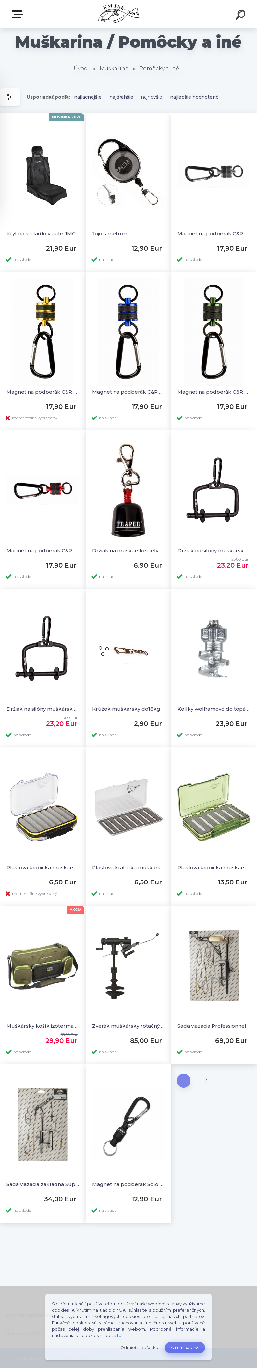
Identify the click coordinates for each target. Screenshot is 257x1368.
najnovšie (151, 97)
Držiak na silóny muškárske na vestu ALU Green (213, 550)
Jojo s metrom (110, 233)
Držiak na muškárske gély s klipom (128, 550)
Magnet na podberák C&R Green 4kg (213, 392)
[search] (241, 15)
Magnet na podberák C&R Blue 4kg (128, 392)
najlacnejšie (88, 97)
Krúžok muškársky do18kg (126, 709)
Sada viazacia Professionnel (211, 1026)
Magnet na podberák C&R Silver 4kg (213, 233)
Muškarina (114, 68)
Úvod (81, 68)
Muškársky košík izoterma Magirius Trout (42, 1026)
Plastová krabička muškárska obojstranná (42, 867)
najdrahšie (121, 97)
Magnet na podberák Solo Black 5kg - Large (128, 1184)
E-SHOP (18, 14)
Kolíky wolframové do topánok (213, 709)
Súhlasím (185, 1347)
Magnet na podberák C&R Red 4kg (42, 550)
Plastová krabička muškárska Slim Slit (128, 867)
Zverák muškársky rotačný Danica (128, 1026)
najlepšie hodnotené (194, 97)
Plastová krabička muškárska (213, 867)
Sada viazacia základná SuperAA (42, 1184)
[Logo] (119, 13)
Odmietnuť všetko (139, 1347)
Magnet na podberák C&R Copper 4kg (42, 392)
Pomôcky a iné (159, 68)
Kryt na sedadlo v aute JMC (41, 233)
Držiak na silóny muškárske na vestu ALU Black (42, 709)
